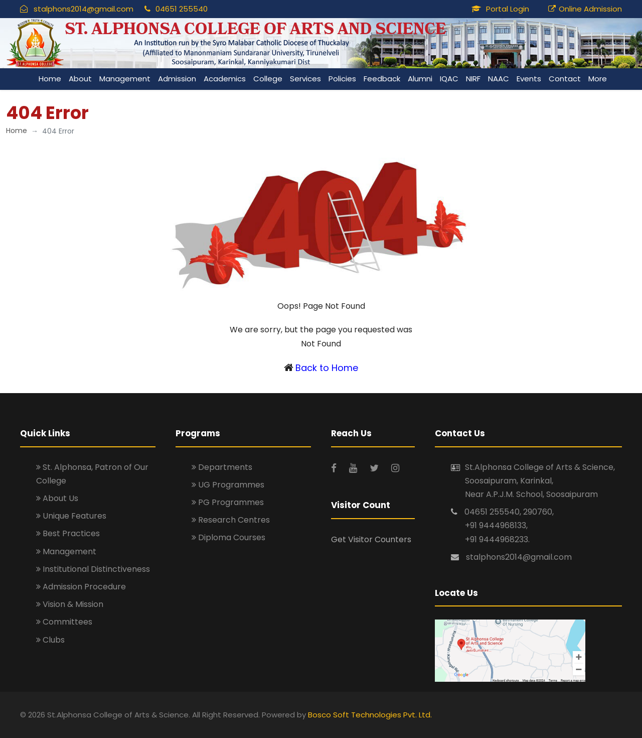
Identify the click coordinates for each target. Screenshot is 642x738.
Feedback (382, 78)
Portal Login (507, 9)
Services (305, 78)
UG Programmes (228, 484)
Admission (177, 78)
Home (50, 78)
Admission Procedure (81, 586)
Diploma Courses (228, 537)
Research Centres (231, 520)
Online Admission (590, 9)
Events (529, 78)
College (267, 78)
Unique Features (71, 516)
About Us (57, 498)
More (597, 78)
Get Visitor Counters (371, 539)
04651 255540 (181, 9)
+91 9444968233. (497, 539)
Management (124, 78)
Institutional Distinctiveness (93, 569)
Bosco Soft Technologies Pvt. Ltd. (370, 714)
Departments (222, 467)
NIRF (473, 78)
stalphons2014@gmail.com (83, 9)
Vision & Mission (69, 604)
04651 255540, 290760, (509, 512)
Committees (64, 622)
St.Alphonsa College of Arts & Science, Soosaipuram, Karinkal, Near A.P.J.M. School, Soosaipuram (540, 480)
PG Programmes (228, 502)
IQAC (449, 78)
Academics (225, 78)
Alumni (420, 78)
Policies (342, 78)
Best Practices (68, 533)
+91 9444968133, (496, 525)
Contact (565, 78)
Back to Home (326, 367)
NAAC (498, 78)
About (80, 78)
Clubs (50, 640)
